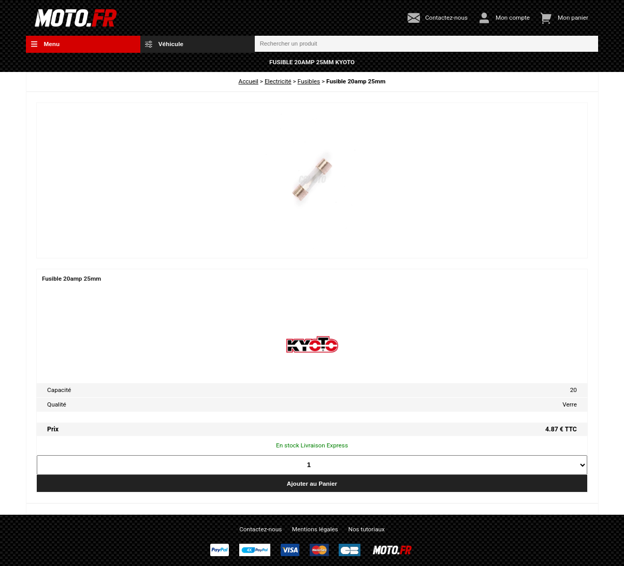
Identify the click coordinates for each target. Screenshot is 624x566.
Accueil (248, 81)
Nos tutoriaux (367, 529)
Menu (45, 44)
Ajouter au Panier (312, 483)
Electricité (278, 81)
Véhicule (164, 44)
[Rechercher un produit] (427, 44)
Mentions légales (315, 529)
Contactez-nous (260, 529)
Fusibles (309, 81)
